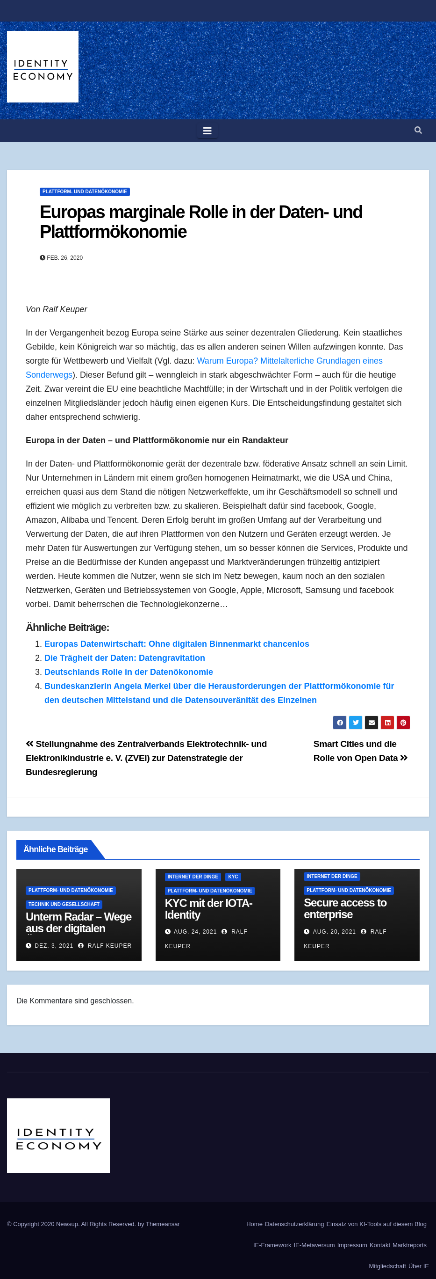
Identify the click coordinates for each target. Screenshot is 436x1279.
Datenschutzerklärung (294, 1224)
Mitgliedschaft (387, 1266)
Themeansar (163, 1224)
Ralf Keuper (105, 946)
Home (254, 1224)
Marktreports (410, 1245)
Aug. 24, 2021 (195, 931)
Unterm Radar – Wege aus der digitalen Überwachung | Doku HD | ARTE (78, 934)
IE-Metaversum (314, 1245)
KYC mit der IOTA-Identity (208, 909)
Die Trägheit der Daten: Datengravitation (124, 658)
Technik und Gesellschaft (64, 904)
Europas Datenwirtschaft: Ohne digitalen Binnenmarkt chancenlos (176, 644)
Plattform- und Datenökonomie (85, 191)
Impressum (352, 1245)
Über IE (418, 1266)
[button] (418, 130)
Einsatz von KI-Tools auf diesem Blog (376, 1224)
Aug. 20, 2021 (334, 931)
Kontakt (380, 1245)
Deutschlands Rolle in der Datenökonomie (128, 672)
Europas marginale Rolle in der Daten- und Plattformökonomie (201, 221)
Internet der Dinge (193, 876)
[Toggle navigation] (207, 130)
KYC (233, 876)
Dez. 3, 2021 (54, 946)
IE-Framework (272, 1245)
